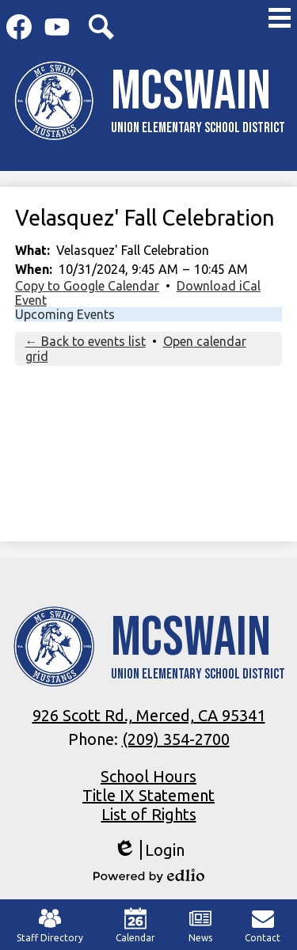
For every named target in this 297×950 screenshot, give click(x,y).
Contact (262, 925)
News (200, 925)
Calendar (135, 925)
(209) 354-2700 (176, 739)
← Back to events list (85, 341)
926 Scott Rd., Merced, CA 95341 (148, 715)
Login (149, 850)
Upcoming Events (65, 314)
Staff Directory (50, 925)
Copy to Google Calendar (87, 286)
